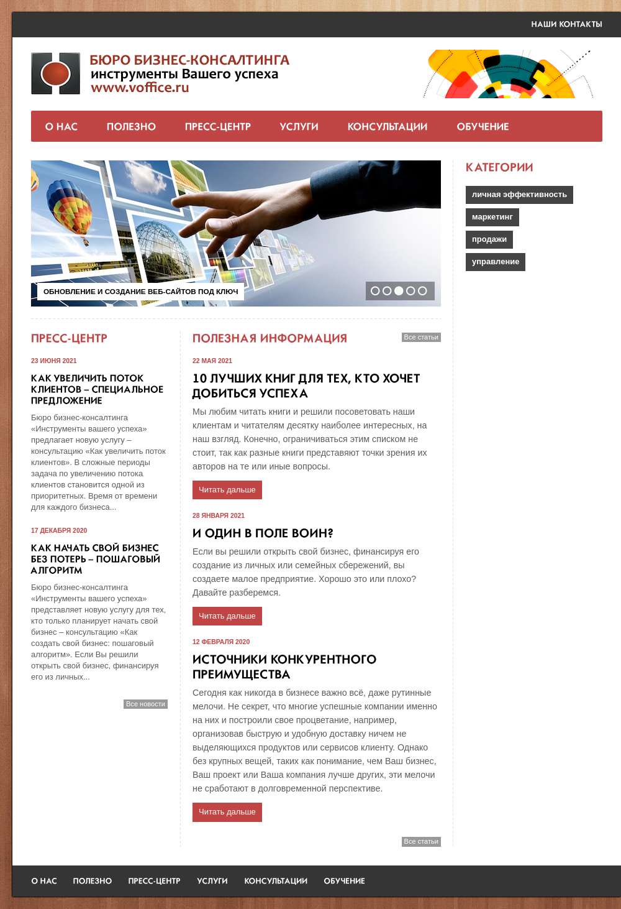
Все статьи (421, 337)
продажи (489, 239)
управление (495, 261)
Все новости (145, 704)
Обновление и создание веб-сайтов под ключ (140, 291)
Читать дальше (227, 489)
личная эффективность (519, 194)
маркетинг (492, 216)
